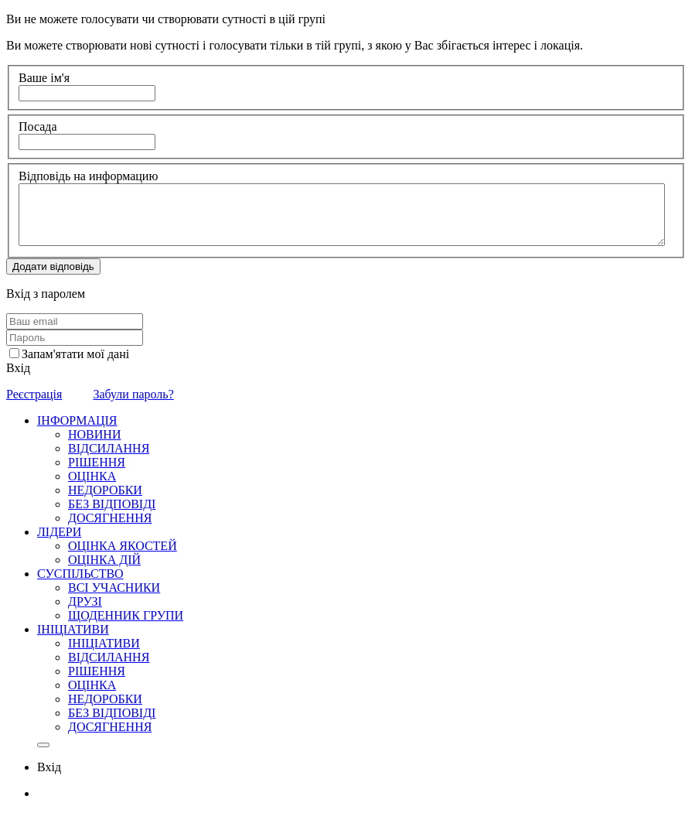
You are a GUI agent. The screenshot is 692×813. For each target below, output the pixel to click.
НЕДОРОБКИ (105, 490)
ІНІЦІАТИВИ (73, 629)
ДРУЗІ (85, 601)
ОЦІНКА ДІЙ (104, 559)
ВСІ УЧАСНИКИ (114, 587)
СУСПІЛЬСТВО (80, 573)
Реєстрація (34, 394)
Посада (38, 126)
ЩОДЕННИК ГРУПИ (125, 615)
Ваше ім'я (44, 77)
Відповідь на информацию (88, 176)
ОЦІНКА (92, 476)
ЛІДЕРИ (59, 531)
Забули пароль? (133, 394)
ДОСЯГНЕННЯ (110, 517)
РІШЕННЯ (96, 462)
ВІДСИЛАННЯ (108, 448)
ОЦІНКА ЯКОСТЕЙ (122, 545)
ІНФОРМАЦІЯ (77, 420)
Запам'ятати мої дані (75, 353)
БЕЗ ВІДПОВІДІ (111, 504)
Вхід (18, 367)
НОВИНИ (94, 434)
